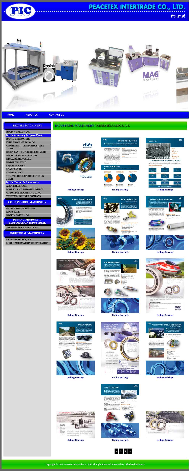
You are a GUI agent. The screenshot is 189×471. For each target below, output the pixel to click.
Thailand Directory (135, 464)
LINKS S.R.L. (13, 211)
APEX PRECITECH (16, 186)
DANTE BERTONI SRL (18, 139)
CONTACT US (56, 115)
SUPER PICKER (14, 172)
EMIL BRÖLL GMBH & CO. (21, 142)
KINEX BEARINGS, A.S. (19, 159)
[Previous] (116, 451)
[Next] (130, 451)
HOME (10, 115)
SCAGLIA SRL (14, 169)
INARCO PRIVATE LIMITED (21, 155)
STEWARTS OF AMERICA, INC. (23, 227)
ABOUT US (32, 115)
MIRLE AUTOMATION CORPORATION (27, 243)
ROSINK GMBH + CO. (18, 131)
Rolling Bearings (75, 189)
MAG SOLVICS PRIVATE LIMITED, (25, 189)
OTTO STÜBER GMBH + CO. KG (23, 192)
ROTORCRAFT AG (16, 162)
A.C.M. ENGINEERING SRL (21, 208)
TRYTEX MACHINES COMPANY (23, 196)
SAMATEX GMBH (15, 165)
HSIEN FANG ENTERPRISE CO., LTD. (26, 152)
